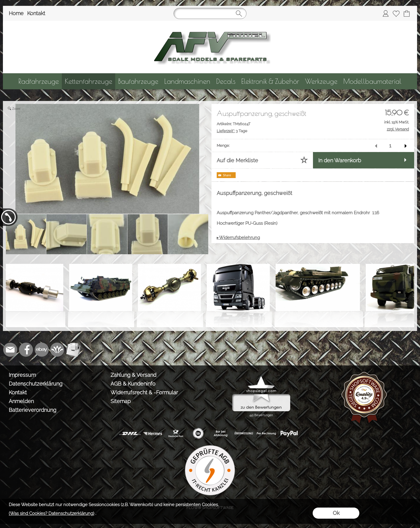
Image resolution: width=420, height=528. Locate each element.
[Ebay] (41, 349)
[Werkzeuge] (321, 81)
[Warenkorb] (406, 13)
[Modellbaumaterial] (372, 81)
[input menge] (390, 145)
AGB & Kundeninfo (133, 384)
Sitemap (121, 401)
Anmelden (21, 401)
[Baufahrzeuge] (138, 81)
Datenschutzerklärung (35, 384)
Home (16, 13)
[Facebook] (26, 349)
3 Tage (232, 131)
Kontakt (36, 13)
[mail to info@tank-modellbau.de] (10, 349)
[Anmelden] (385, 13)
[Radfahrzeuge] (38, 81)
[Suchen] (210, 13)
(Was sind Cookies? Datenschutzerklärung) (51, 513)
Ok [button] (336, 513)
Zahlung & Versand (133, 375)
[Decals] (225, 81)
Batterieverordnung (32, 410)
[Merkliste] (396, 13)
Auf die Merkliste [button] (237, 160)
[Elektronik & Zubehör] (270, 81)
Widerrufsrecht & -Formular (144, 392)
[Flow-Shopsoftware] (57, 349)
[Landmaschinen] (187, 81)
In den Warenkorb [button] (339, 160)
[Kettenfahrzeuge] (88, 81)
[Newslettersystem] (73, 349)
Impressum (22, 375)
